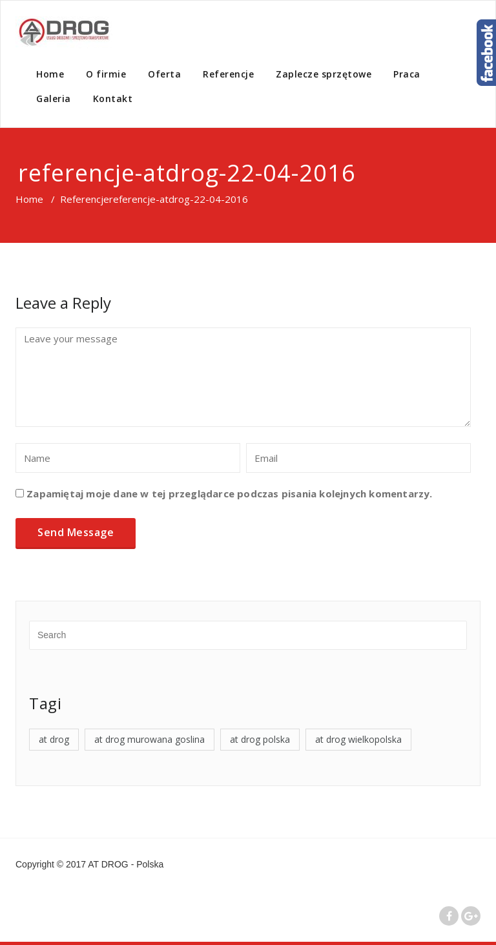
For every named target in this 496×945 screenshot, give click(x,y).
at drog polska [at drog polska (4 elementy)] (260, 739)
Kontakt (113, 98)
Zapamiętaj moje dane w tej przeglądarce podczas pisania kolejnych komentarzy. (229, 493)
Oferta (164, 74)
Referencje (228, 74)
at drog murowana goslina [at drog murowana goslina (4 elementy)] (149, 739)
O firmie (106, 74)
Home (50, 74)
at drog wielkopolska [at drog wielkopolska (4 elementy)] (358, 739)
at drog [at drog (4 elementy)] (54, 739)
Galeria (53, 98)
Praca (406, 74)
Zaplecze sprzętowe (323, 74)
